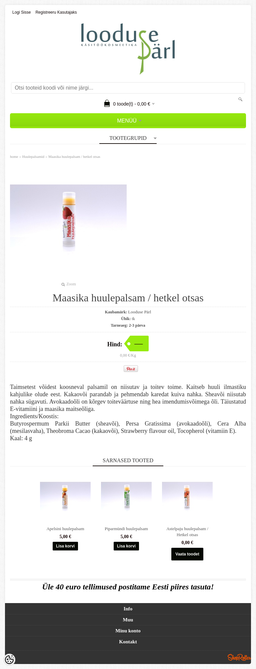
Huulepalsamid (33, 157)
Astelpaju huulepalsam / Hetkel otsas (187, 531)
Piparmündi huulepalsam (126, 528)
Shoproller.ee (239, 657)
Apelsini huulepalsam (65, 528)
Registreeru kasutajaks (56, 12)
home (14, 157)
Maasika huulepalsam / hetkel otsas (74, 157)
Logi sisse (21, 12)
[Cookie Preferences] (9, 660)
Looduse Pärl (139, 311)
